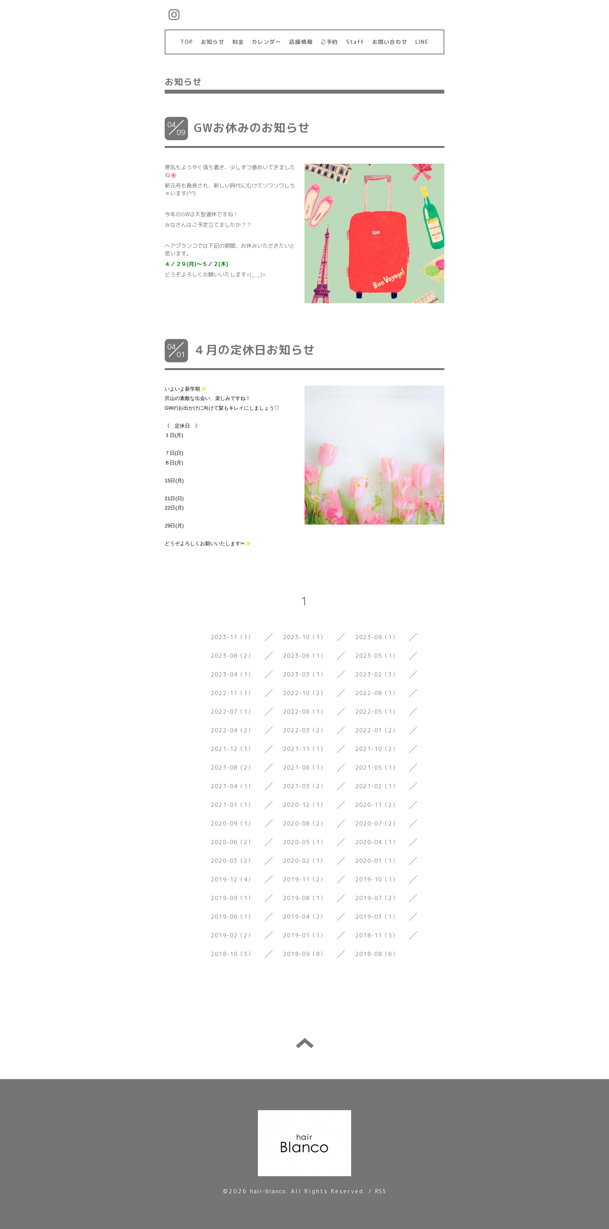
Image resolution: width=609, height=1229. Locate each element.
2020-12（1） (304, 804)
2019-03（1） (376, 916)
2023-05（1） (376, 655)
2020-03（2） (232, 860)
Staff (355, 41)
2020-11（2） (376, 804)
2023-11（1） (232, 637)
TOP (186, 41)
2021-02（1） (376, 786)
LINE (422, 41)
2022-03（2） (304, 730)
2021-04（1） (232, 786)
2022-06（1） (304, 711)
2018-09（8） (304, 954)
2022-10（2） (304, 693)
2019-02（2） (232, 935)
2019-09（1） (232, 898)
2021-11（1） (304, 749)
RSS (380, 1191)
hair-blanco (268, 1191)
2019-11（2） (304, 879)
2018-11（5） (376, 935)
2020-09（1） (232, 823)
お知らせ (212, 41)
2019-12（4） (232, 879)
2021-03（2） (304, 786)
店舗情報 (301, 41)
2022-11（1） (232, 693)
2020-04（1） (376, 842)
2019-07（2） (376, 898)
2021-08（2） (232, 767)
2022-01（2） (376, 730)
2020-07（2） (376, 823)
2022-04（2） (232, 730)
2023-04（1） (232, 674)
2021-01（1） (232, 804)
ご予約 (329, 41)
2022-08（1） (376, 693)
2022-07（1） (232, 711)
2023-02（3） (376, 674)
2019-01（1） (304, 935)
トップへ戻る (304, 1043)
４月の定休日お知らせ (254, 350)
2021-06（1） (304, 767)
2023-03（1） (304, 674)
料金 (238, 41)
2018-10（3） (232, 954)
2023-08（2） (232, 655)
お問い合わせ (389, 41)
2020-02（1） (304, 860)
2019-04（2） (304, 916)
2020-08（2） (304, 823)
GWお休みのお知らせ (252, 128)
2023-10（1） (304, 637)
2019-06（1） (232, 916)
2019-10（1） (376, 879)
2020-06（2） (232, 842)
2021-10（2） (376, 749)
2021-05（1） (376, 767)
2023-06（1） (304, 655)
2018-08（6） (376, 954)
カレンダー (266, 41)
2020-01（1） (376, 860)
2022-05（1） (376, 711)
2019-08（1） (304, 898)
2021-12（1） (232, 749)
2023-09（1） (376, 637)
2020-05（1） (304, 842)
